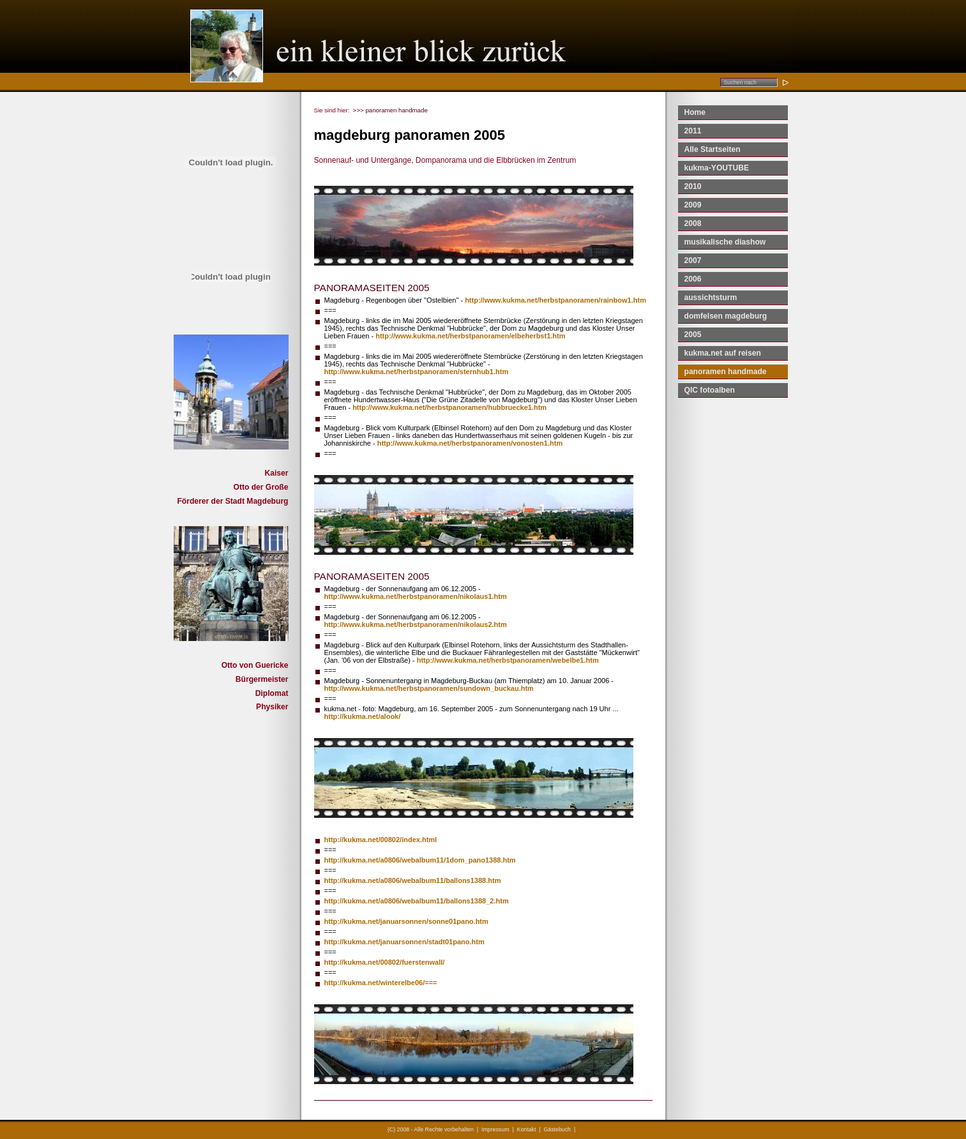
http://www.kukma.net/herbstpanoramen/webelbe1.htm (508, 660)
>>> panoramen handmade (390, 110)
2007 (693, 260)
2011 (693, 130)
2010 (693, 186)
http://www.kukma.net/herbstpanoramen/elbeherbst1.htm (470, 336)
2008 (693, 223)
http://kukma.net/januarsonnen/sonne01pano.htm (406, 921)
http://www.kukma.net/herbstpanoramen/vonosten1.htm (470, 443)
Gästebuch (557, 1129)
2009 (693, 204)
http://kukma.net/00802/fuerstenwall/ (384, 962)
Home (695, 112)
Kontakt (526, 1129)
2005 (693, 334)
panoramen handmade (725, 371)
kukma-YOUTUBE (716, 167)
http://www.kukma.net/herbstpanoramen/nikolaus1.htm (415, 596)
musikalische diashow (725, 242)
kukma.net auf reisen (722, 353)
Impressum (495, 1129)
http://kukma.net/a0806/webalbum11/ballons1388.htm (412, 880)
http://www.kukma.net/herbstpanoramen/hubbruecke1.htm (449, 407)
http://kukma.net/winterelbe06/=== (380, 982)
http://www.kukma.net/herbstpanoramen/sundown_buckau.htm (429, 688)
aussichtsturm (710, 297)
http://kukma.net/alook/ (362, 716)
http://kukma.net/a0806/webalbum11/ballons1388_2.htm (416, 901)
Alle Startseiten (712, 149)
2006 (693, 279)
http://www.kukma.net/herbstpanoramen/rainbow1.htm (555, 300)
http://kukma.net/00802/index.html (380, 839)
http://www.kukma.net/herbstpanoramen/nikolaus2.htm (415, 624)
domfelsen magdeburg (725, 316)
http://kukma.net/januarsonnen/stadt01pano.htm (404, 942)
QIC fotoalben (709, 390)
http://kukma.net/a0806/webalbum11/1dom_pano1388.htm (420, 860)
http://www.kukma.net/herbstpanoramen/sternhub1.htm (416, 371)
